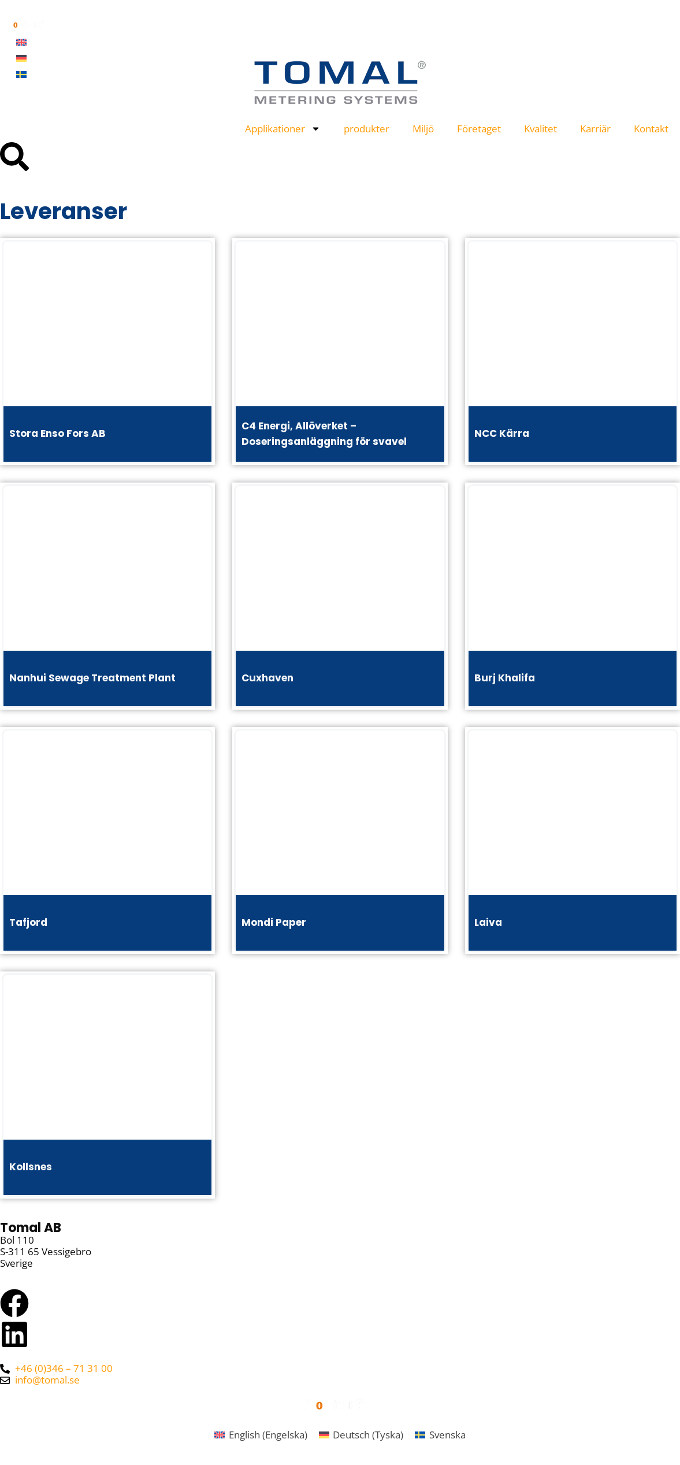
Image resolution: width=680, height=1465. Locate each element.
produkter (366, 128)
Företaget (479, 128)
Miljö (423, 128)
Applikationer (283, 128)
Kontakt (651, 128)
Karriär (595, 128)
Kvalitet (540, 128)
